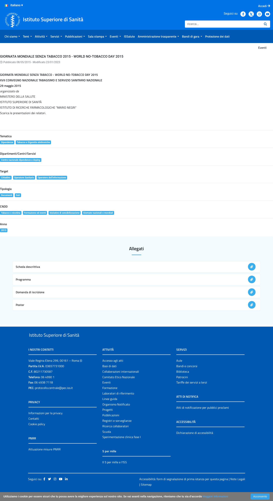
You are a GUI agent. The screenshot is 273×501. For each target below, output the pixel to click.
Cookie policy (36, 432)
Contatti (33, 427)
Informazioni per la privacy (45, 421)
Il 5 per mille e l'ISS (114, 471)
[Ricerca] (223, 24)
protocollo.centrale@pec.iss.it (54, 396)
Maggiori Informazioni (215, 496)
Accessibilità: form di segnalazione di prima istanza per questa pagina (183, 487)
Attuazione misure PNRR (44, 458)
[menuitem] (12, 36)
